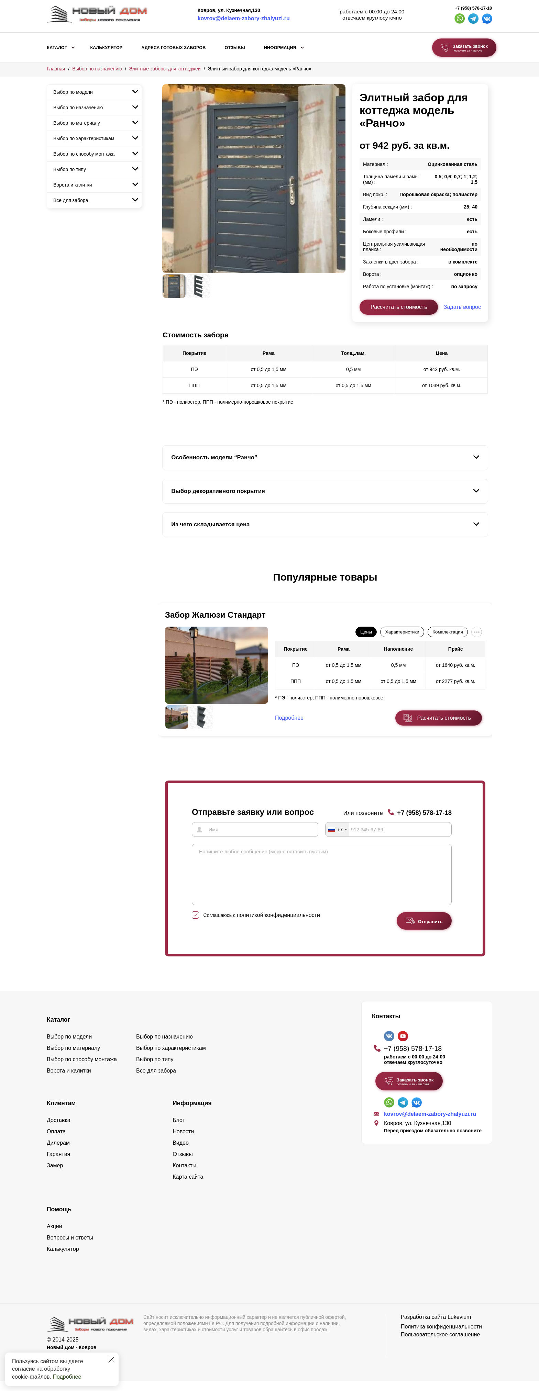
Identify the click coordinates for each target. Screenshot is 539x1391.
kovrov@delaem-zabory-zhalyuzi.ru (244, 18)
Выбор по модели (73, 92)
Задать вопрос (462, 307)
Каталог (57, 47)
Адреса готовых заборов (173, 47)
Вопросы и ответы (70, 1247)
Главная (56, 68)
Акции (54, 1236)
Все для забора (70, 200)
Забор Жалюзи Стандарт (215, 614)
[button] (166, 584)
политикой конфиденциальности (278, 925)
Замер (55, 1175)
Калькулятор (106, 47)
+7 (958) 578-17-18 (473, 8)
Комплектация (447, 632)
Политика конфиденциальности (441, 1336)
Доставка (58, 1130)
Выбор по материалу (76, 123)
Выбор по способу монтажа (83, 154)
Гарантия (58, 1164)
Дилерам (58, 1153)
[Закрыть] (111, 1359)
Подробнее (67, 1377)
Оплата (56, 1141)
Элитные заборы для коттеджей (165, 68)
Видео (181, 1153)
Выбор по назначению (97, 68)
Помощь (59, 1219)
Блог (179, 1130)
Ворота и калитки (72, 185)
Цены (366, 632)
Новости (183, 1141)
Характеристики (402, 632)
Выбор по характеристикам (83, 138)
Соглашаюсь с (262, 925)
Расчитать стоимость (444, 718)
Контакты (184, 1175)
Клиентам (61, 1113)
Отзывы (234, 47)
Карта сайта (188, 1187)
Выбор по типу (69, 169)
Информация (280, 47)
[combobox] (337, 829)
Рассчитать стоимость (399, 307)
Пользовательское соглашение (440, 1344)
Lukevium (459, 1327)
